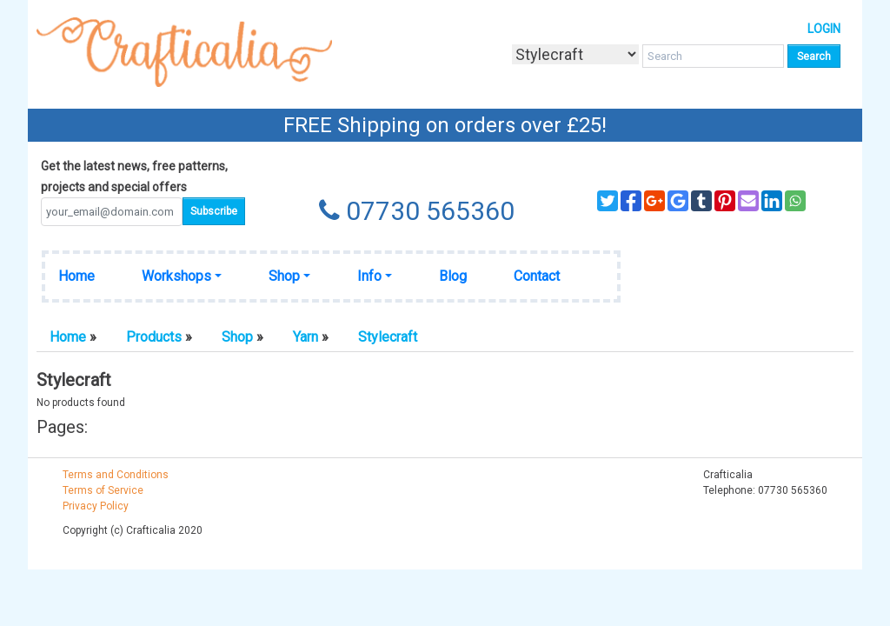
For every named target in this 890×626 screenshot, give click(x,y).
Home (76, 276)
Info (369, 276)
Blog (453, 276)
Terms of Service (103, 490)
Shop (284, 276)
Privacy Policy (96, 506)
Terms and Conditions (116, 475)
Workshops (176, 276)
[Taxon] (575, 54)
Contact (537, 276)
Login (823, 29)
